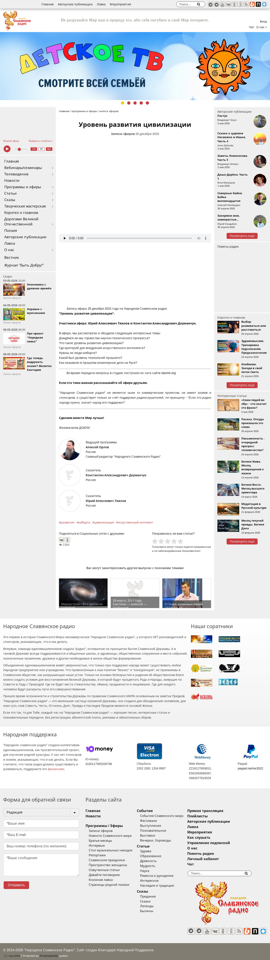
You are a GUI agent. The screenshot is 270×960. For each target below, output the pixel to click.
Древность (158, 861)
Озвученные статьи (104, 870)
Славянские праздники (107, 860)
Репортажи (97, 855)
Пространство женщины (108, 865)
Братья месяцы (100, 840)
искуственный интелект (135, 522)
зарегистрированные (197, 546)
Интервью (97, 845)
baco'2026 (11, 952)
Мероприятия (120, 4)
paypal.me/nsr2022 (250, 768)
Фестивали (158, 820)
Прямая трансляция (226, 811)
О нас (9, 250)
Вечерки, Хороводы (165, 840)
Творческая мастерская (25, 206)
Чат (251, 27)
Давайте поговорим (104, 875)
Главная (47, 4)
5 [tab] (147, 103)
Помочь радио (228, 246)
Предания (158, 896)
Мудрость (157, 866)
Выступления (160, 825)
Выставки (157, 835)
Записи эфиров (123, 134)
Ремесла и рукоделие (167, 875)
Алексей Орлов (97, 447)
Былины (157, 911)
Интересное (159, 880)
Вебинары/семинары (23, 168)
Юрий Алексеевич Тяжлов (106, 501)
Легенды (157, 906)
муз (49, 149)
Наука (154, 871)
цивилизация (104, 522)
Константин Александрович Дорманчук (116, 475)
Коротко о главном (21, 213)
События (155, 811)
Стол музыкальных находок (111, 850)
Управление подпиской (229, 843)
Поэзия (10, 231)
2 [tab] (128, 103)
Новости (11, 181)
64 (41, 149)
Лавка (101, 4)
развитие (67, 522)
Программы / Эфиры (104, 826)
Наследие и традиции (167, 885)
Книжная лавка (101, 880)
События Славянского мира (171, 816)
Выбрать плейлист (40, 140)
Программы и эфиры (22, 187)
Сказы (9, 200)
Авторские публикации (75, 4)
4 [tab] (141, 103)
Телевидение (16, 174)
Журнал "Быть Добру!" (24, 265)
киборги (84, 522)
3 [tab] (135, 103)
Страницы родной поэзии (109, 884)
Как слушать (219, 837)
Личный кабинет (223, 859)
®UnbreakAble (49, 952)
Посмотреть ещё (242, 236)
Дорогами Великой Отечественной (21, 221)
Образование (160, 856)
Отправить (16, 885)
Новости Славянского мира (110, 835)
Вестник (11, 258)
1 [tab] (122, 103)
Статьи (10, 193)
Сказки (155, 901)
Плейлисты (218, 816)
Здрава (155, 851)
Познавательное (163, 830)
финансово (56, 769)
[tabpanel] (135, 66)
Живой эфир (11, 140)
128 (33, 149)
